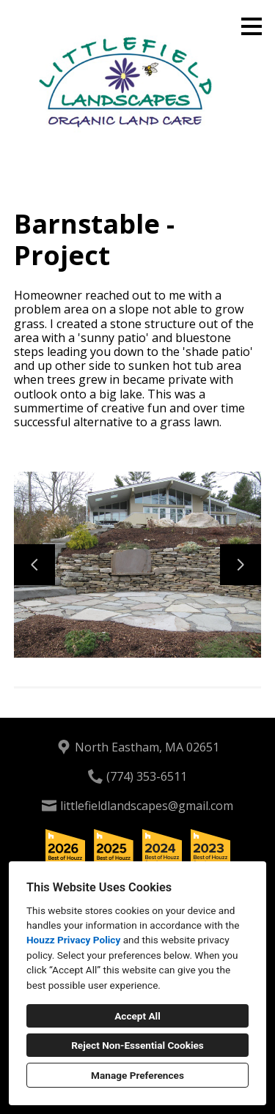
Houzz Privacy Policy (73, 940)
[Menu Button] (251, 26)
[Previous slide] (34, 564)
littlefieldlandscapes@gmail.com (146, 806)
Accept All (137, 1016)
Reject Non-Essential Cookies (137, 1045)
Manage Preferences (137, 1075)
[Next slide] (240, 564)
